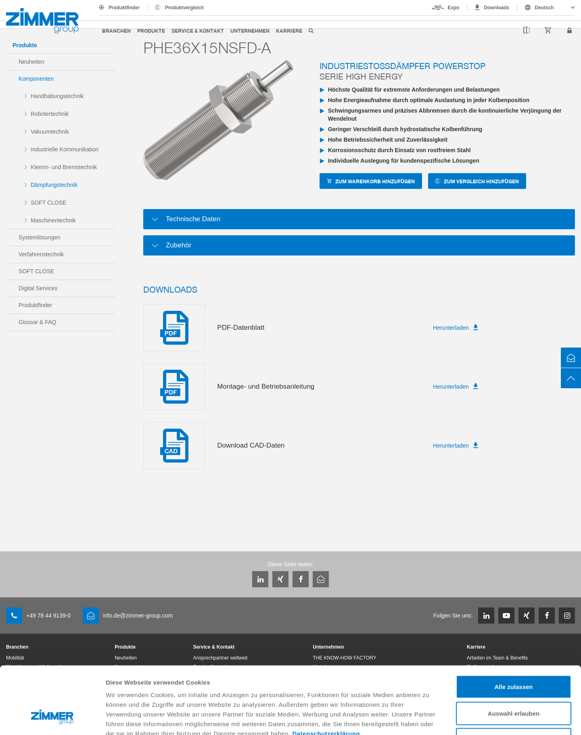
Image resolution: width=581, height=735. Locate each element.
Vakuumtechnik (50, 131)
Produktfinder (124, 7)
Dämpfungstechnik (54, 185)
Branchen (116, 30)
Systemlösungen (40, 237)
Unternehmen (250, 30)
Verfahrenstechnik (41, 254)
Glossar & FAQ (37, 322)
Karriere (289, 30)
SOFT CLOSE (48, 202)
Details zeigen (429, 719)
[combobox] (546, 7)
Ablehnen (513, 681)
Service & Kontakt (197, 30)
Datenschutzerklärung (326, 675)
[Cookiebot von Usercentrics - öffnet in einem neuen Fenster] (52, 719)
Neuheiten (31, 62)
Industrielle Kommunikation (64, 149)
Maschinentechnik (53, 220)
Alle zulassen (513, 629)
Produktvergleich (184, 7)
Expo (454, 7)
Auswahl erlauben (513, 655)
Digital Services (38, 288)
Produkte (151, 30)
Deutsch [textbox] (544, 7)
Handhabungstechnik (57, 96)
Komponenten (36, 78)
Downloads (496, 7)
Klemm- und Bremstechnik (64, 167)
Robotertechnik (50, 114)
